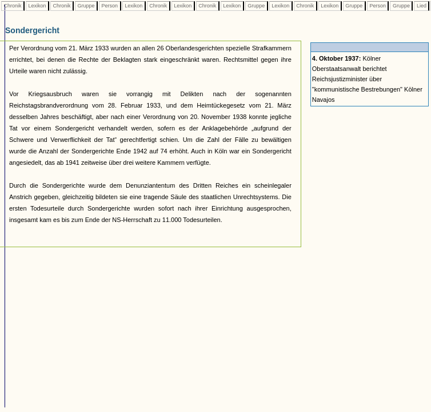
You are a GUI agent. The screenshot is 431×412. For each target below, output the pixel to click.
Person (109, 6)
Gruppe (86, 6)
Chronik (12, 6)
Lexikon (37, 6)
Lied (421, 6)
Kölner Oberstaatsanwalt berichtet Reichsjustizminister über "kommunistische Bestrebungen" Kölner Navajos (367, 79)
